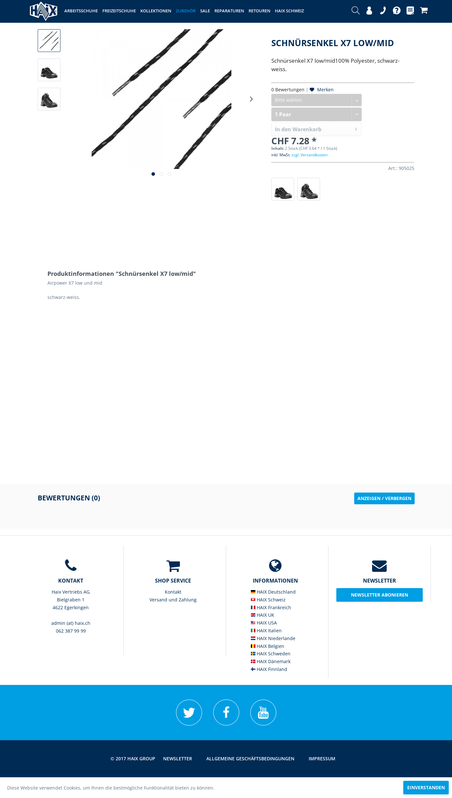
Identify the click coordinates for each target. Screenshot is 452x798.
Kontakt (173, 592)
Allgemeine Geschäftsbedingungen (250, 758)
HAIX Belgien (267, 646)
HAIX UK (262, 615)
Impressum (322, 758)
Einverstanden (426, 787)
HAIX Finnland (269, 669)
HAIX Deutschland (273, 592)
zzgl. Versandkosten (309, 155)
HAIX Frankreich (271, 607)
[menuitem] (355, 11)
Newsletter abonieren (379, 595)
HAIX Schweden (271, 653)
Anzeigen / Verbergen (384, 498)
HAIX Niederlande (273, 638)
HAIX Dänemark (271, 661)
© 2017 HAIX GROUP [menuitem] (132, 758)
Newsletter (177, 758)
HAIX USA (264, 623)
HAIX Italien (266, 630)
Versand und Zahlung (173, 600)
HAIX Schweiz (268, 600)
